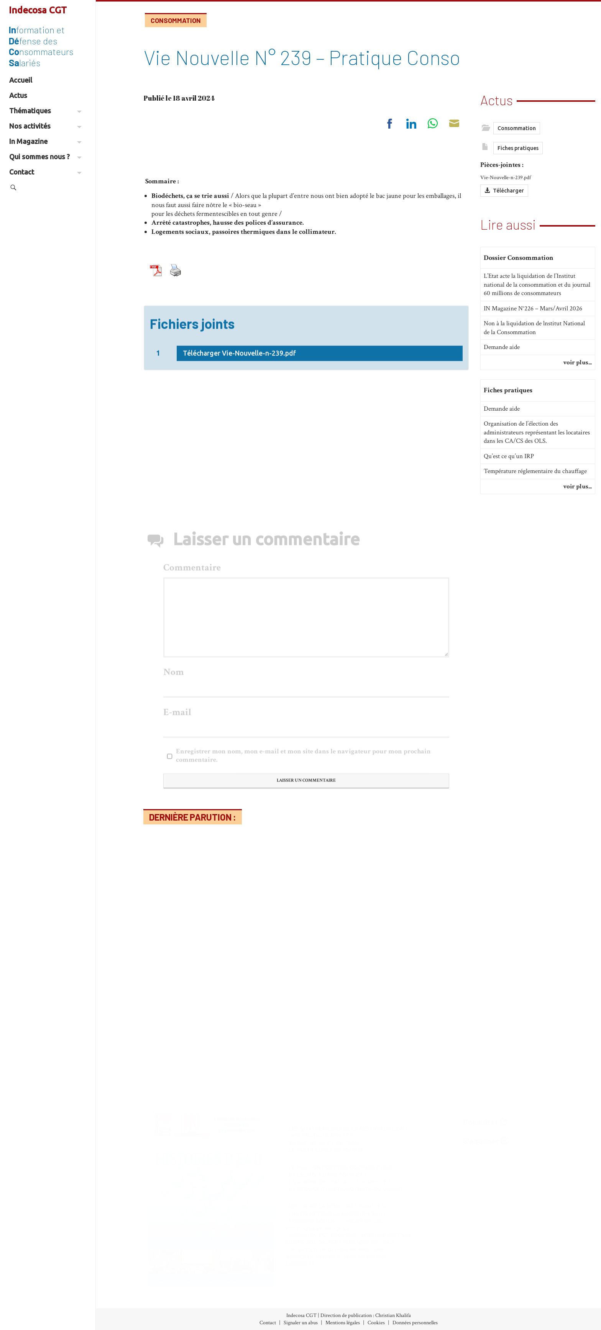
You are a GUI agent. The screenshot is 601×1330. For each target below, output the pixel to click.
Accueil (20, 80)
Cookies (376, 1322)
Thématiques (45, 110)
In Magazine (45, 141)
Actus (18, 95)
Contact (45, 172)
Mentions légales (342, 1322)
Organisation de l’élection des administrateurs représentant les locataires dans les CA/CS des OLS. (537, 432)
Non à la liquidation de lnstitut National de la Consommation (534, 327)
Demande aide (502, 347)
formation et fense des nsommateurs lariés (41, 46)
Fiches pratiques (518, 148)
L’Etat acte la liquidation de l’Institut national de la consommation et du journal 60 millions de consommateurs (537, 284)
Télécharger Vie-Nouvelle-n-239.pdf (239, 415)
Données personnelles (415, 1322)
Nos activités (45, 126)
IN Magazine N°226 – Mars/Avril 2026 (533, 308)
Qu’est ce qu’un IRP (509, 456)
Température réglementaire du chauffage (535, 471)
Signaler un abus (301, 1322)
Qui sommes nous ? (45, 156)
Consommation (176, 20)
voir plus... (577, 362)
